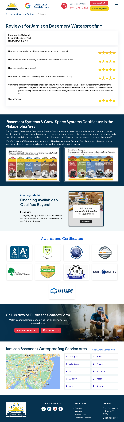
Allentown (74, 311)
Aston (99, 326)
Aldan (99, 304)
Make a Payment (99, 8)
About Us (20, 14)
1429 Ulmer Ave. (110, 358)
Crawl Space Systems (42, 131)
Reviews (30, 14)
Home (9, 14)
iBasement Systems (19, 131)
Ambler (100, 311)
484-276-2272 (79, 7)
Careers (78, 355)
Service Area (80, 362)
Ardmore (101, 319)
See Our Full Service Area (105, 297)
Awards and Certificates (62, 238)
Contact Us (99, 3)
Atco (71, 333)
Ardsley (73, 326)
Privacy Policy (23, 375)
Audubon (101, 333)
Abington (73, 304)
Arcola (72, 319)
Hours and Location (83, 365)
